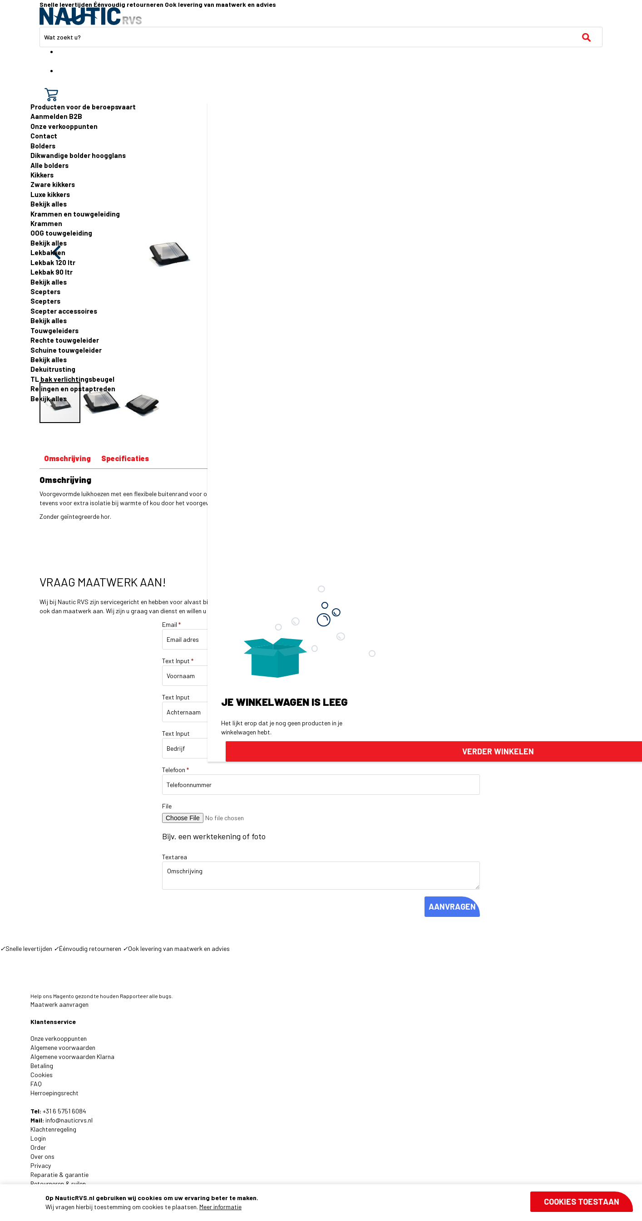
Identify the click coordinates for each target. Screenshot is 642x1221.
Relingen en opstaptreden (72, 388)
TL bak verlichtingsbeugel (72, 379)
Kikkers (42, 175)
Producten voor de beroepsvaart (83, 107)
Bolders (42, 146)
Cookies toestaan (581, 1201)
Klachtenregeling (53, 1129)
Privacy (40, 1165)
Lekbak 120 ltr (52, 262)
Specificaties (125, 458)
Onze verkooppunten (64, 126)
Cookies (41, 1074)
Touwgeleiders (54, 330)
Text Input (177, 661)
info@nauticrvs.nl (69, 1120)
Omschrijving (67, 458)
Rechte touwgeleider (64, 340)
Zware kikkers (52, 184)
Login (38, 1138)
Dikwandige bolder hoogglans (78, 155)
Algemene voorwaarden (62, 1047)
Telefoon (175, 769)
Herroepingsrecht (54, 1093)
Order (38, 1147)
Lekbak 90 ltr (51, 272)
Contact (43, 136)
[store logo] (91, 16)
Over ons (42, 1156)
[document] (339, 1202)
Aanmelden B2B (56, 116)
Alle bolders (49, 165)
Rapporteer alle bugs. (146, 996)
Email (171, 624)
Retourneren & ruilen (58, 1183)
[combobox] (321, 37)
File (167, 806)
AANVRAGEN (452, 906)
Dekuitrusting (52, 369)
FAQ (36, 1084)
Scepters (45, 291)
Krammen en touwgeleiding (75, 214)
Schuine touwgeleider (66, 350)
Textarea (174, 857)
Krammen (46, 223)
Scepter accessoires (63, 311)
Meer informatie (220, 1207)
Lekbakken (47, 252)
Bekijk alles (48, 204)
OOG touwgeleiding (61, 233)
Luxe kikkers (50, 194)
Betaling (41, 1065)
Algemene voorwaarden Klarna (72, 1056)
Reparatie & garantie (59, 1174)
